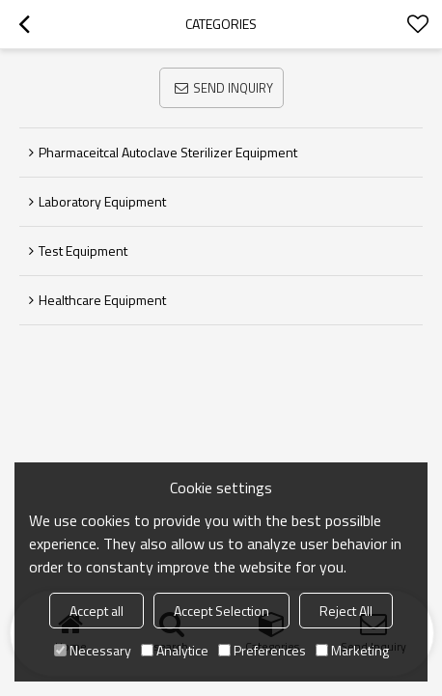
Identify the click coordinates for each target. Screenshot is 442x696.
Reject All (346, 610)
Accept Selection (221, 610)
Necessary (92, 650)
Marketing (352, 650)
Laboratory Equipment (102, 201)
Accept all (96, 610)
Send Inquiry (233, 87)
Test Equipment (83, 250)
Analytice (174, 650)
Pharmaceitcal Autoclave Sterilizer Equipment (168, 152)
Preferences (262, 650)
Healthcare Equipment (102, 300)
